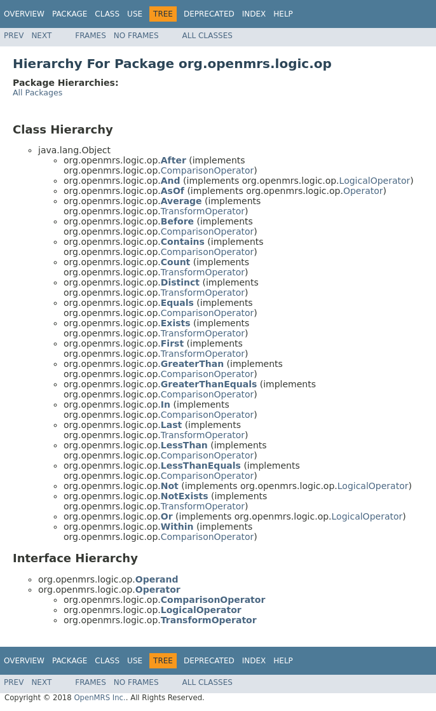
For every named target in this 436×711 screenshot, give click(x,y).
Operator (363, 191)
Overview (24, 14)
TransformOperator (203, 211)
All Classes (207, 35)
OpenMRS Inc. (99, 697)
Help (283, 14)
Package (69, 14)
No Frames (136, 35)
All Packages (37, 92)
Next (41, 35)
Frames (90, 35)
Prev (14, 35)
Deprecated (209, 14)
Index (254, 14)
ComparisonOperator (207, 170)
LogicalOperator (375, 181)
